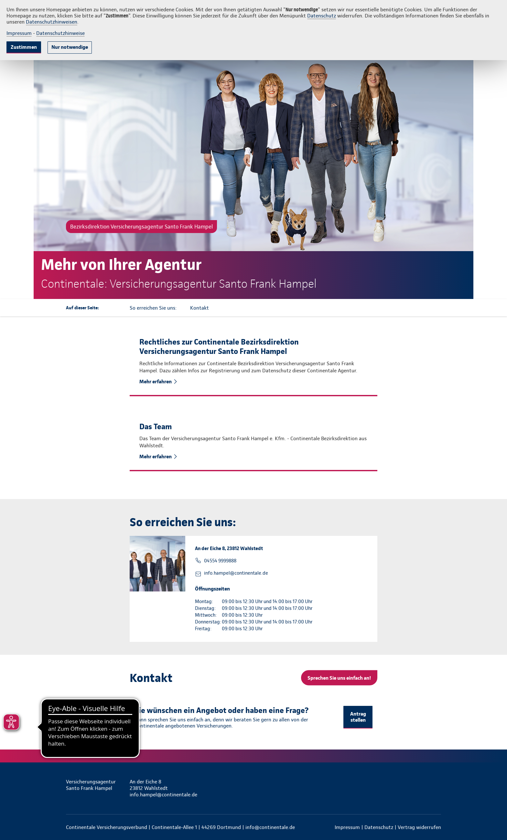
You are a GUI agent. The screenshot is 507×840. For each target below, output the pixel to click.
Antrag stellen (358, 717)
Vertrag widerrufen (419, 827)
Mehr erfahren (155, 381)
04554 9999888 (220, 561)
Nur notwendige (69, 47)
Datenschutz (321, 16)
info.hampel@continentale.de (236, 573)
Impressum (19, 33)
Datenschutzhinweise (60, 33)
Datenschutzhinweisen (51, 22)
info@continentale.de (270, 827)
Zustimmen (24, 47)
